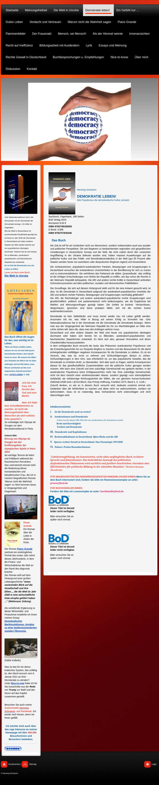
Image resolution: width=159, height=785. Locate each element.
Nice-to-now (17, 683)
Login (154, 764)
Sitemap (32, 764)
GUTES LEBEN (15, 375)
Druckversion (14, 764)
